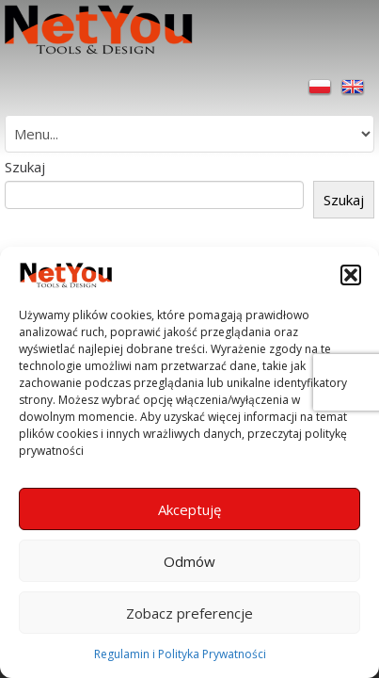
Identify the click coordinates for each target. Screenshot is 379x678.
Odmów (189, 561)
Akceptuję (189, 509)
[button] (350, 275)
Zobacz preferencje (189, 613)
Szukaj (25, 166)
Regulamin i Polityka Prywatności (180, 654)
